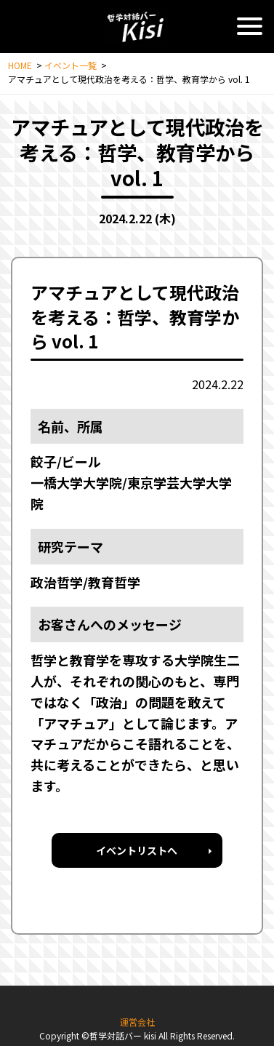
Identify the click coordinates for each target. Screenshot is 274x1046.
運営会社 (137, 1021)
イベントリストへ (136, 850)
